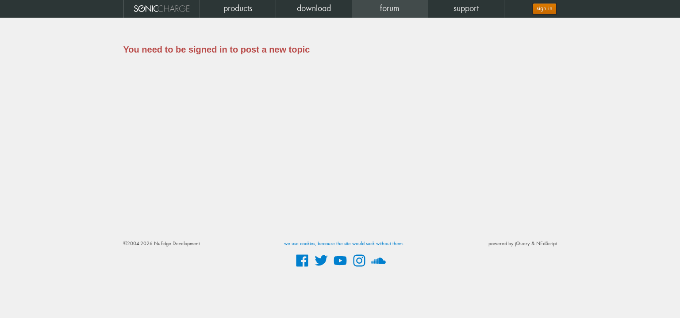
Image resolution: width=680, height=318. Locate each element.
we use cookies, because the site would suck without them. (344, 243)
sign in (545, 8)
